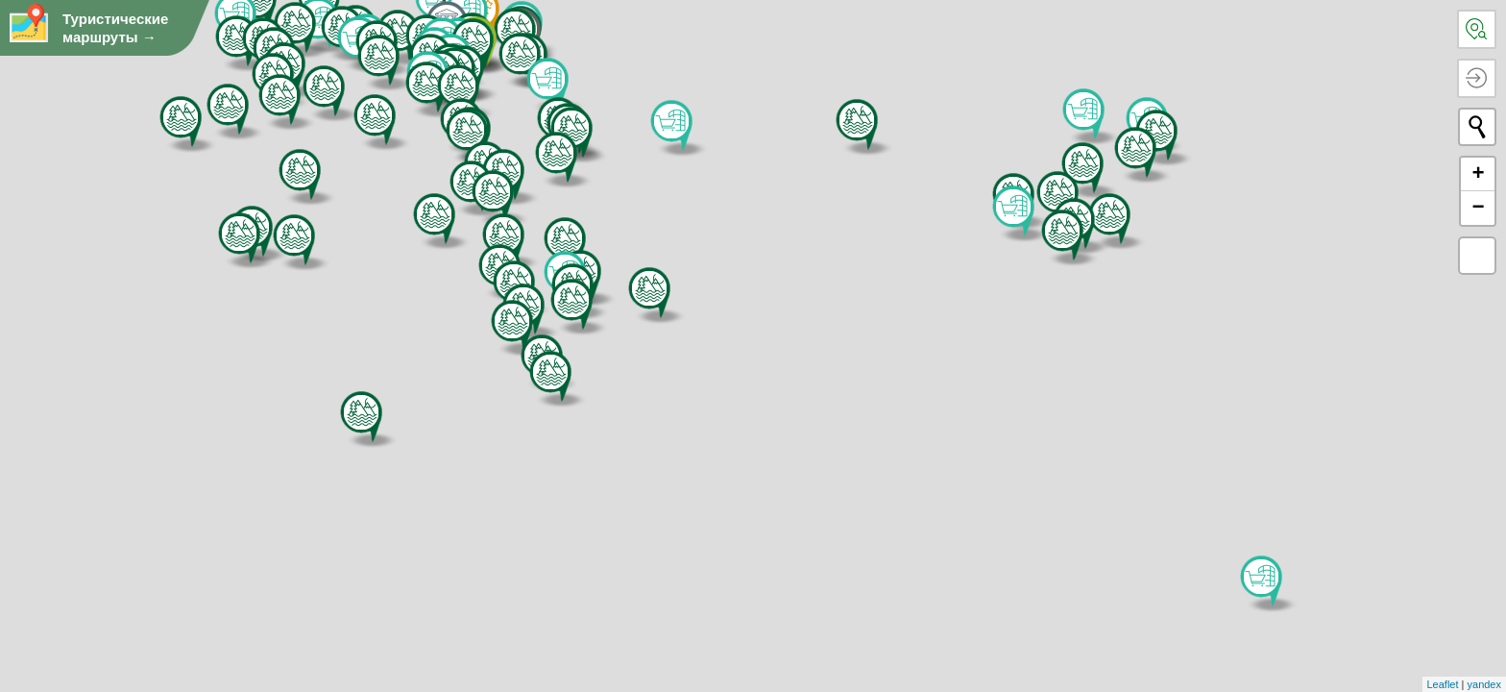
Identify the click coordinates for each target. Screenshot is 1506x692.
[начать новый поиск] (1477, 127)
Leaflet (1443, 684)
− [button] (1477, 207)
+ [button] (1477, 174)
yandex (1484, 684)
